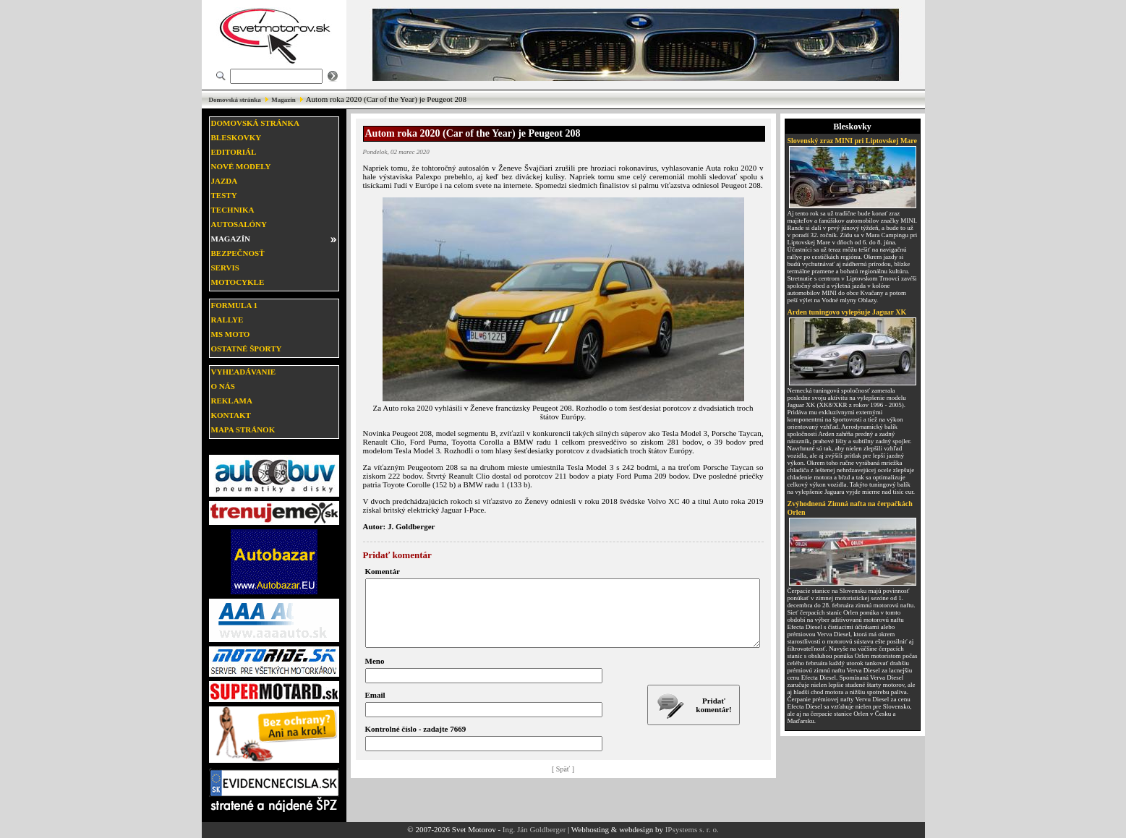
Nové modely (241, 166)
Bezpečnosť (238, 253)
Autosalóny (239, 224)
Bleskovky (236, 137)
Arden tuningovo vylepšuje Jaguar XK (847, 312)
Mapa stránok (243, 429)
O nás (223, 386)
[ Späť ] (563, 782)
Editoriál (234, 151)
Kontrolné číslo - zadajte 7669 (415, 741)
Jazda (224, 180)
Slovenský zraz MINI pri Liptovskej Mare (853, 141)
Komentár (382, 571)
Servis (225, 267)
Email (375, 708)
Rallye (227, 319)
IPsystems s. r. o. (692, 829)
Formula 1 (234, 305)
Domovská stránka (235, 99)
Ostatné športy (246, 348)
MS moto (230, 334)
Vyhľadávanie (243, 371)
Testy (224, 195)
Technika (233, 209)
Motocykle (238, 282)
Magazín (283, 99)
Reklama (231, 400)
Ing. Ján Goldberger (534, 829)
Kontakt (231, 415)
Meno (375, 674)
